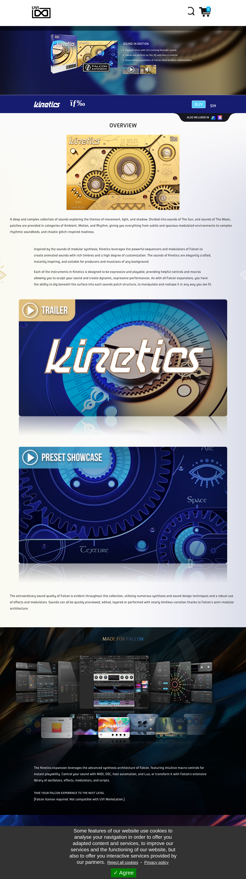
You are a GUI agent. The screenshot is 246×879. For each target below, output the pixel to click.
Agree (123, 873)
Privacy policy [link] (156, 862)
